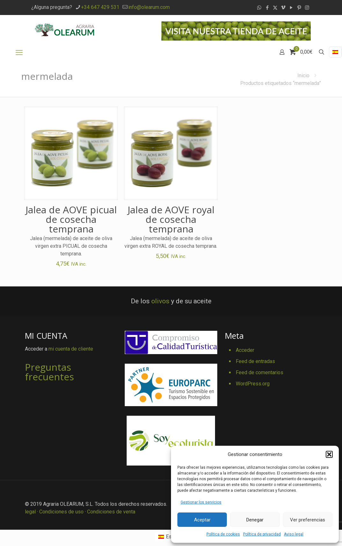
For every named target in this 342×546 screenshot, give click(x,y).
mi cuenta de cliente (70, 349)
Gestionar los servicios (201, 502)
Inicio (303, 75)
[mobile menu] (19, 52)
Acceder (245, 350)
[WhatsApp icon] (259, 8)
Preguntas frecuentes (49, 371)
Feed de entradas (255, 361)
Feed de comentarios (259, 372)
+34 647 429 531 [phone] (100, 7)
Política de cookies (223, 534)
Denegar (255, 520)
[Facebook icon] (267, 8)
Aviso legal (293, 534)
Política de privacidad (262, 534)
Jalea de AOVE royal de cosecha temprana (171, 219)
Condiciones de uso (61, 512)
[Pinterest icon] (299, 8)
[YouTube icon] (291, 8)
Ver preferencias (307, 520)
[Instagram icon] (307, 8)
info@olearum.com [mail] (149, 7)
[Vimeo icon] (283, 8)
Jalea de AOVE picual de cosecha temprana (71, 219)
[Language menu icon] (335, 52)
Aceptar (202, 520)
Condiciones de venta (111, 512)
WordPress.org (253, 384)
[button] (329, 454)
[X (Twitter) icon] (275, 8)
